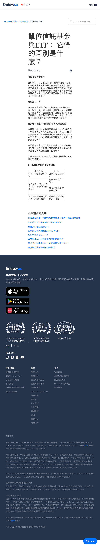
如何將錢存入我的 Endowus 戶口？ (44, 230)
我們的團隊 (35, 387)
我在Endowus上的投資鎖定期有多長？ (45, 239)
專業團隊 (35, 411)
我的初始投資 (37, 21)
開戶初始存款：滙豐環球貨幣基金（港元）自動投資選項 (54, 218)
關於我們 (35, 372)
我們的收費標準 (37, 384)
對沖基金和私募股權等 (15, 387)
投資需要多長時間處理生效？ (41, 247)
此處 (86, 445)
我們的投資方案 (12, 372)
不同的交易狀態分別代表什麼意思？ (44, 222)
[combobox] (82, 21)
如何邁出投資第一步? (38, 235)
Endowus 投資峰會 (62, 384)
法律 (33, 415)
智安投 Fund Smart (14, 376)
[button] (26, 4)
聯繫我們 (35, 423)
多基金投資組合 (12, 380)
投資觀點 (58, 372)
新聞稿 (34, 399)
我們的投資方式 (37, 380)
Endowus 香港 (10, 21)
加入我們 (35, 403)
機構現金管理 (11, 391)
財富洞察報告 (59, 380)
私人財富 (9, 384)
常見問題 (58, 387)
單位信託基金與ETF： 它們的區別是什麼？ (48, 243)
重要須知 (35, 419)
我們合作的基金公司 (39, 391)
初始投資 (24, 21)
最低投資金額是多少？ (38, 226)
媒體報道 (35, 395)
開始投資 (35, 376)
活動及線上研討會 (61, 376)
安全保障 (35, 407)
